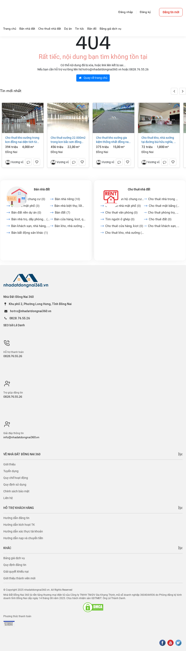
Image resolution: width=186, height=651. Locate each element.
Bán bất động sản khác (29, 233)
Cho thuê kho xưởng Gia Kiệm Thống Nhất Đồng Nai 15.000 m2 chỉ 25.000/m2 (113, 140)
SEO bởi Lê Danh (14, 325)
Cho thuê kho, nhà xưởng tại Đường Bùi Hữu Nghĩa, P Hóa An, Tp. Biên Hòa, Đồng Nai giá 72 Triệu (158, 140)
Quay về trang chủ (93, 77)
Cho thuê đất (160, 219)
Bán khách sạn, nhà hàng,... (30, 226)
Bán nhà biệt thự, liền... (70, 206)
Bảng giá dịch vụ (14, 558)
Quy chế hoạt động (15, 477)
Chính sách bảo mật (16, 491)
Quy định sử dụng (14, 484)
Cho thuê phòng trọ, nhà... (163, 212)
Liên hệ (8, 498)
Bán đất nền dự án (26, 212)
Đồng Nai (11, 152)
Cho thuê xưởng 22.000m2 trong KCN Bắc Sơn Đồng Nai (68, 140)
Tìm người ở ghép (120, 219)
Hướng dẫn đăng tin (16, 518)
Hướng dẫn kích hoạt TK (19, 524)
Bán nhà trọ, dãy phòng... (30, 219)
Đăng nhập (125, 12)
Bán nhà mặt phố (25, 206)
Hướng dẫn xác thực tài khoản (23, 531)
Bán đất (62, 212)
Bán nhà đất (42, 189)
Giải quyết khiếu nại (16, 571)
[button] (182, 91)
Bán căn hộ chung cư (28, 199)
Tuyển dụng (10, 471)
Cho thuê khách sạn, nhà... (163, 226)
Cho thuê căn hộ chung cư (124, 199)
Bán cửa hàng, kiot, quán (70, 219)
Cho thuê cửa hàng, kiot (124, 226)
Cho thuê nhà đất (139, 189)
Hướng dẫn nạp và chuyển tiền (23, 538)
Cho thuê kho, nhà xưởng (124, 233)
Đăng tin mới (171, 12)
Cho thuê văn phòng (121, 212)
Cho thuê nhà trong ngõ (163, 199)
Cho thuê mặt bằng (164, 206)
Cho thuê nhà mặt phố (123, 206)
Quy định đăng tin (14, 564)
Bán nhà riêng (67, 199)
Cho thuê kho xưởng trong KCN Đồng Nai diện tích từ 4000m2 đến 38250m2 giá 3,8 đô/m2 (22, 140)
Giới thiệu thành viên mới (19, 578)
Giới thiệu (9, 464)
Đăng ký (145, 12)
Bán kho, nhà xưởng (70, 226)
